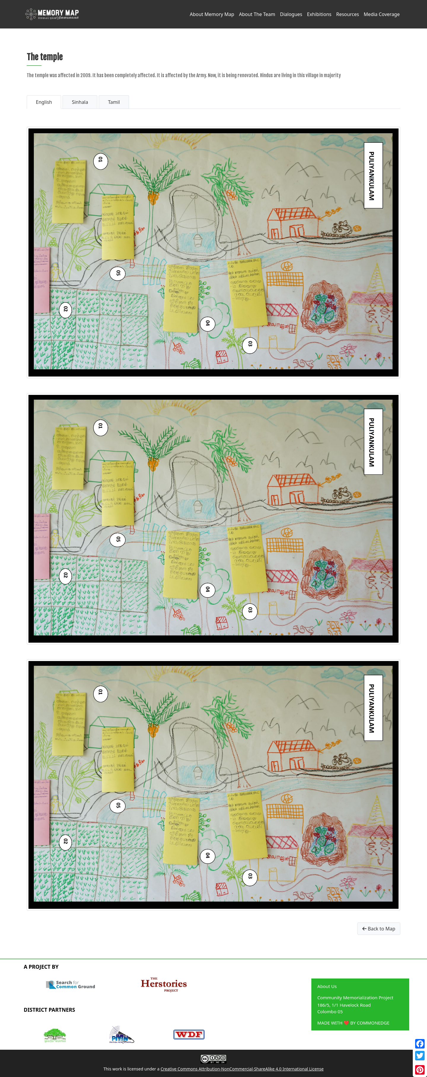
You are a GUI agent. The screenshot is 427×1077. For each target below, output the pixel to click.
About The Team (257, 14)
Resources (347, 14)
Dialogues (291, 14)
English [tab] (44, 102)
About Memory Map (212, 14)
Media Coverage (382, 14)
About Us (327, 986)
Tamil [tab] (114, 102)
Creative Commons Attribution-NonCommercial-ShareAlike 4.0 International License (242, 1069)
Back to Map (378, 928)
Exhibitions (319, 14)
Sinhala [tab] (80, 102)
